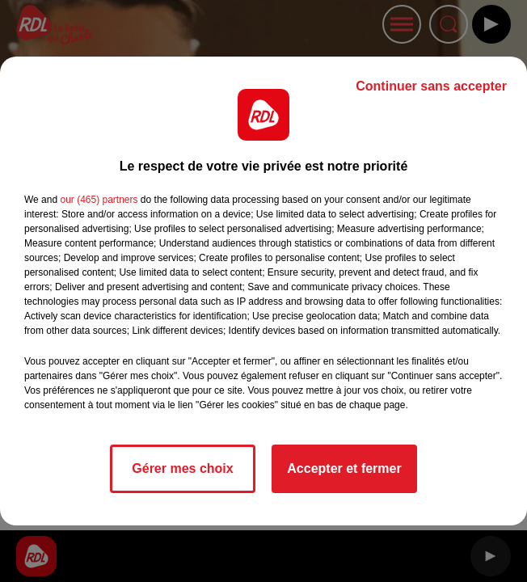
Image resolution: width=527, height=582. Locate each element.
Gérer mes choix (182, 468)
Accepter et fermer (344, 468)
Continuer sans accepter (431, 86)
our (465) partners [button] (98, 199)
